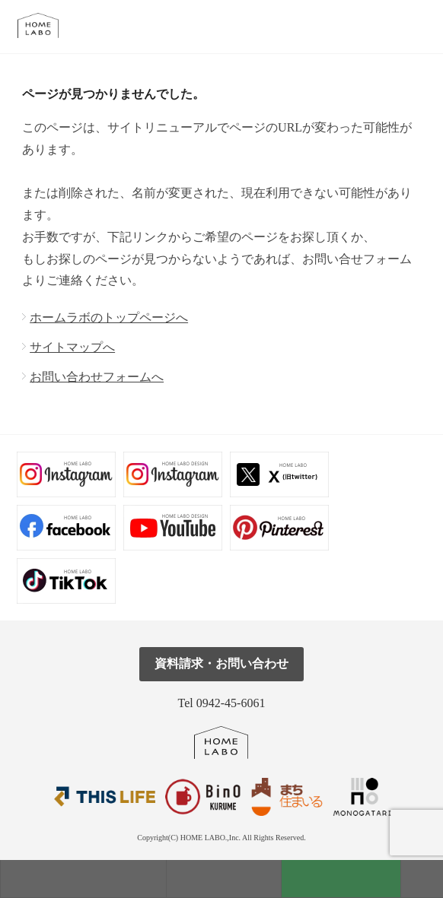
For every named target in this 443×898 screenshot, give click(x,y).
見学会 (224, 878)
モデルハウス (83, 878)
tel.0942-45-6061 (418, 26)
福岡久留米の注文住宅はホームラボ (45, 25)
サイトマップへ (72, 347)
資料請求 (341, 878)
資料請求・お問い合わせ (221, 663)
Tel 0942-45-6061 (222, 703)
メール (384, 26)
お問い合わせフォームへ (97, 376)
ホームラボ (221, 742)
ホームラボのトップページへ (109, 317)
